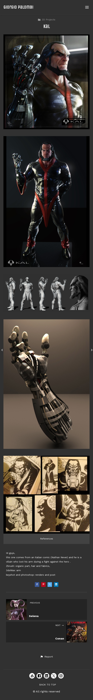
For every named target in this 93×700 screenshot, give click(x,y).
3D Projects (46, 19)
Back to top (47, 684)
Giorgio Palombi (18, 7)
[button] (46, 657)
